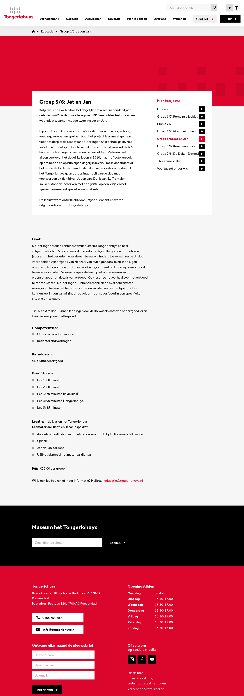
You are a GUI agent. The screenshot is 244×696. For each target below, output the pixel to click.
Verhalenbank (53, 19)
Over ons (160, 19)
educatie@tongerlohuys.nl (123, 481)
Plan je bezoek (138, 19)
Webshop (179, 19)
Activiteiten (95, 19)
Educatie (116, 19)
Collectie (75, 19)
